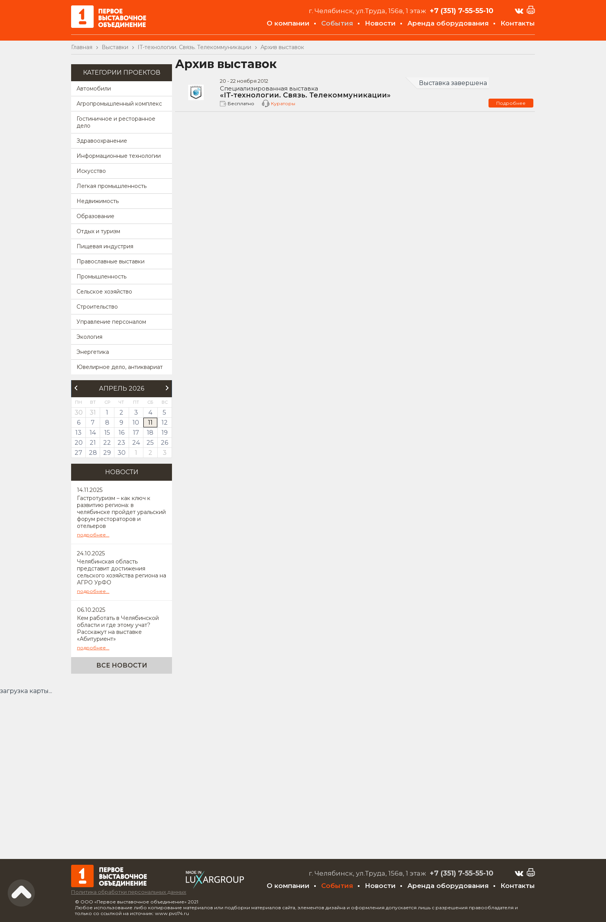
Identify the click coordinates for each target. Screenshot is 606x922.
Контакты (517, 23)
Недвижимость (98, 201)
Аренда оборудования (448, 23)
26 (164, 442)
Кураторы (283, 103)
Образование (95, 216)
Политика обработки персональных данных (128, 892)
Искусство (91, 170)
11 (150, 422)
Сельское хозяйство (104, 291)
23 (121, 442)
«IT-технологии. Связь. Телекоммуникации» (354, 92)
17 (136, 432)
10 (136, 422)
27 (78, 452)
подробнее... (93, 535)
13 (78, 432)
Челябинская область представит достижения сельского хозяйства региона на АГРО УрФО (121, 572)
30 (121, 452)
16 (121, 432)
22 (107, 442)
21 (93, 442)
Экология (89, 336)
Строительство (97, 306)
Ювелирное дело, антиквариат (120, 367)
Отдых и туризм (98, 231)
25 (150, 442)
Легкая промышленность (111, 186)
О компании (288, 23)
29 (107, 452)
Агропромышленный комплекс (119, 103)
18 (150, 432)
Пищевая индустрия (105, 246)
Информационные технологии (119, 155)
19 (165, 432)
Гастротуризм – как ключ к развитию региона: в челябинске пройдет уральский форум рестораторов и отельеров (121, 512)
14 (93, 432)
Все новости (121, 665)
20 (79, 442)
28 (93, 452)
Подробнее (511, 103)
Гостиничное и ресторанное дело (116, 122)
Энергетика (93, 351)
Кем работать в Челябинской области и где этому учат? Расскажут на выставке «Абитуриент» (118, 628)
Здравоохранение (102, 140)
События (337, 23)
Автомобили (94, 88)
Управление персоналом (111, 321)
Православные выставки (111, 261)
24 (136, 442)
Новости (380, 23)
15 (107, 432)
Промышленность (101, 276)
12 (165, 422)
